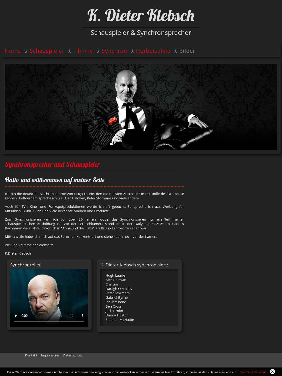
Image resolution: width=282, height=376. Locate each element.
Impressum (50, 355)
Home (13, 50)
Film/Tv (83, 50)
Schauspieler (47, 50)
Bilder (187, 50)
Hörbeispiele (153, 50)
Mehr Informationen (253, 372)
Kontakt (31, 355)
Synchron (114, 50)
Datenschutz (73, 355)
